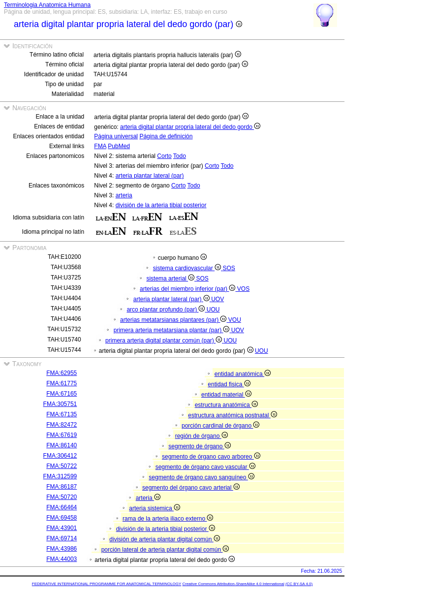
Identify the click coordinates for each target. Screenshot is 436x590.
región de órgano (201, 436)
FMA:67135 (61, 414)
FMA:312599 (60, 476)
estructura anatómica (226, 405)
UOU (213, 309)
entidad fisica (229, 384)
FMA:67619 (61, 435)
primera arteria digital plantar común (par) (164, 340)
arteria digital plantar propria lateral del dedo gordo (190, 127)
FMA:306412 (60, 455)
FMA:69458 (61, 517)
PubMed (119, 146)
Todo (179, 156)
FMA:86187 (61, 486)
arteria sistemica (154, 508)
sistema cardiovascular (188, 268)
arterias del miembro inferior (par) (188, 288)
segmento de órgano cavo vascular (205, 467)
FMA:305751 (60, 404)
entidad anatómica (243, 374)
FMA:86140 (61, 445)
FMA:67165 (61, 393)
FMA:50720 (61, 497)
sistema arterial (171, 278)
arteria (124, 195)
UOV (217, 299)
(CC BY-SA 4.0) (298, 584)
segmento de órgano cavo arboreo (211, 456)
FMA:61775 (61, 383)
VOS (243, 288)
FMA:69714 (61, 538)
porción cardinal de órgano (220, 425)
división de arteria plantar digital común (164, 539)
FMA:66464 (61, 507)
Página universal (116, 136)
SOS (228, 268)
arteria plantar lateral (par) (150, 175)
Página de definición (165, 136)
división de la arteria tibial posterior (161, 205)
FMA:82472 (61, 424)
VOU (234, 319)
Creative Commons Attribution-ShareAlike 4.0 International (233, 584)
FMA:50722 (61, 466)
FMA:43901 (61, 528)
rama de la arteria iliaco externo (168, 518)
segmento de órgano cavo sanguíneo (201, 477)
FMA (100, 146)
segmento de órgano (199, 446)
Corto (164, 156)
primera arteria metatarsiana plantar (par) (172, 330)
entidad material (226, 394)
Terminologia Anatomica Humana (47, 4)
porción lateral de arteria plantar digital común (165, 549)
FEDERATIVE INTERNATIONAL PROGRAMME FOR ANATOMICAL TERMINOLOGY (106, 584)
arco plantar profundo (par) (166, 309)
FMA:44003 (61, 559)
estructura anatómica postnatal (232, 415)
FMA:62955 (61, 373)
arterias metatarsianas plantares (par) (174, 319)
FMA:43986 (61, 548)
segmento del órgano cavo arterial (191, 487)
